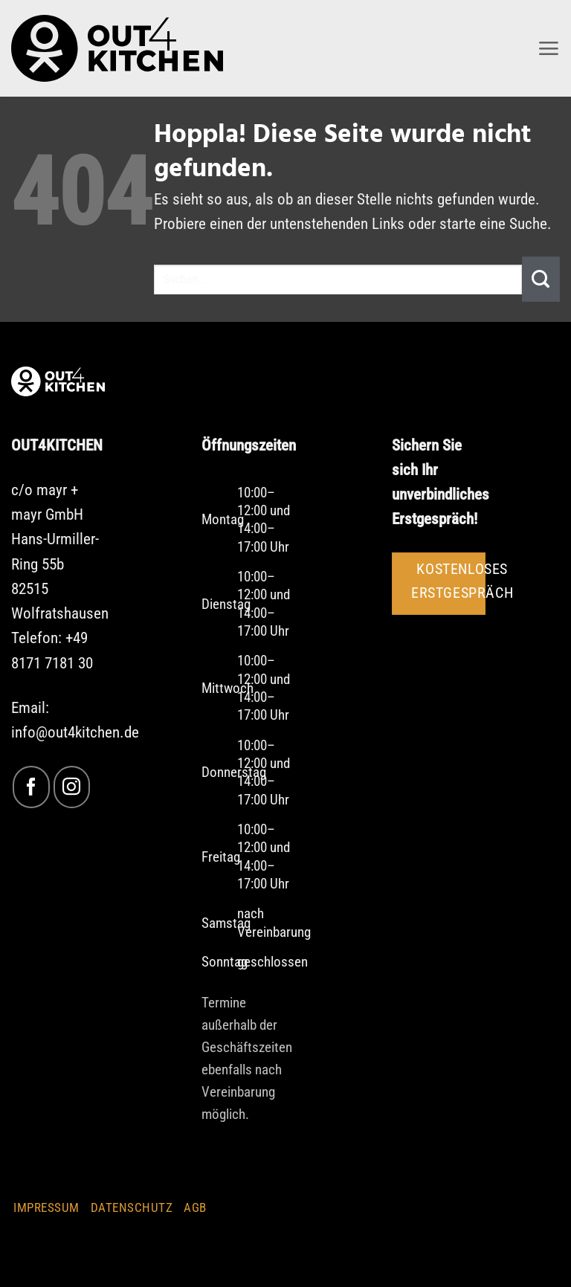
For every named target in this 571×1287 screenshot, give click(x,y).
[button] (548, 48)
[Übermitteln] (541, 279)
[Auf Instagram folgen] (72, 787)
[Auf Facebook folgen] (31, 787)
